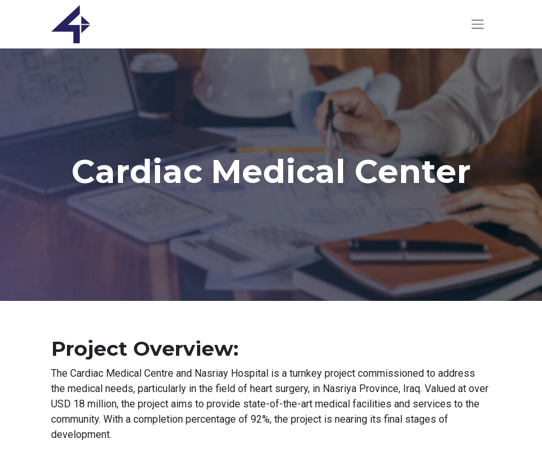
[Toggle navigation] (477, 24)
